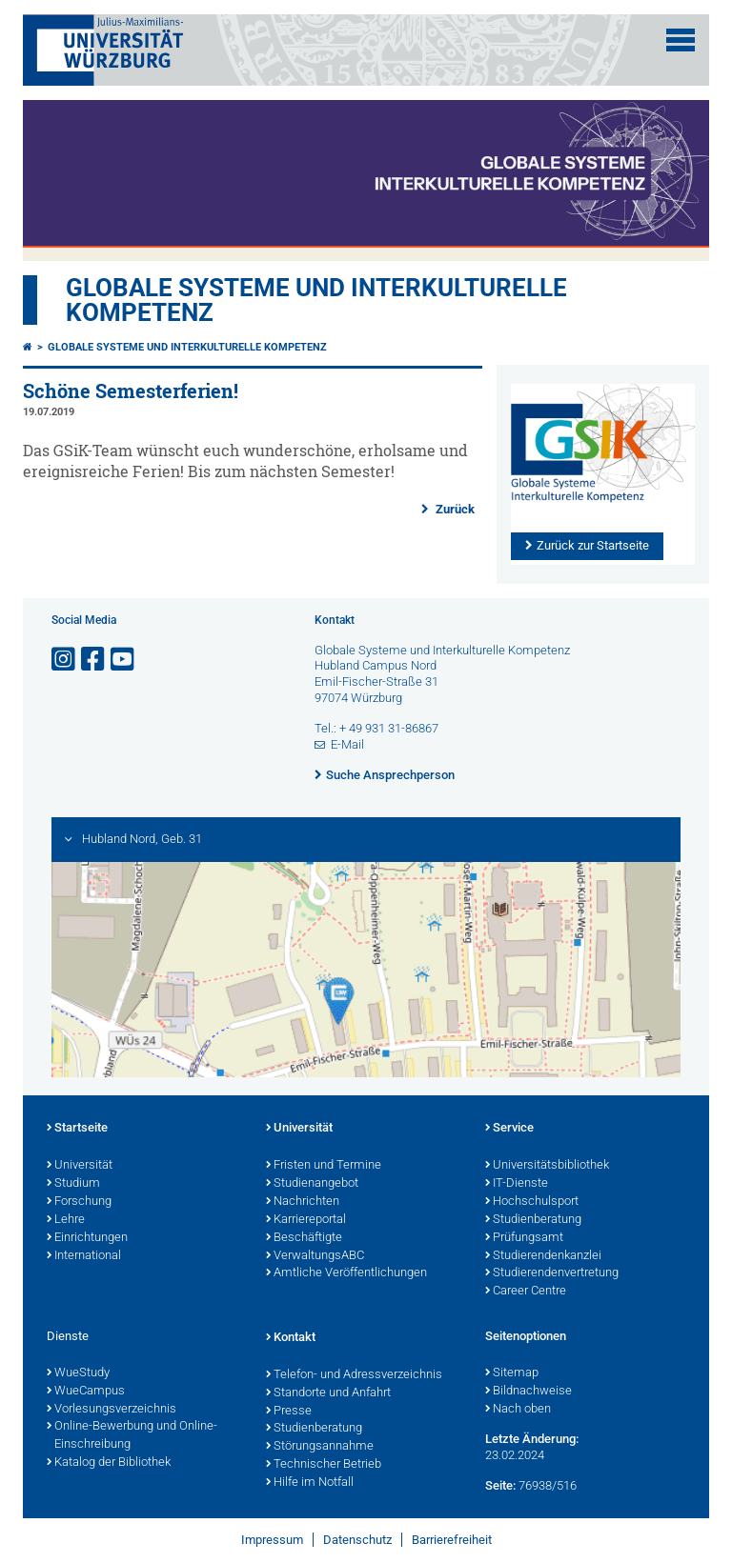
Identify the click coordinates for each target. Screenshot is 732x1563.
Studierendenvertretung (552, 1273)
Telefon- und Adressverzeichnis (354, 1375)
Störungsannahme (320, 1446)
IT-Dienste (516, 1183)
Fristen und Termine (323, 1165)
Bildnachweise (528, 1391)
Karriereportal (306, 1220)
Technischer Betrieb (323, 1464)
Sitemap (512, 1373)
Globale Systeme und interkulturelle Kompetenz (187, 347)
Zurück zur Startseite (593, 545)
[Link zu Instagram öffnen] (64, 659)
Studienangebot (312, 1183)
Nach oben (518, 1409)
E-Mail (347, 744)
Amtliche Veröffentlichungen (346, 1273)
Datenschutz (357, 1540)
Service (509, 1128)
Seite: (500, 1485)
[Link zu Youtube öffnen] (124, 659)
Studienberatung (533, 1220)
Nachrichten (302, 1202)
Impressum (272, 1540)
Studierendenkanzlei (543, 1256)
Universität (79, 1165)
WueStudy (78, 1373)
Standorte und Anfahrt (328, 1393)
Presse (289, 1411)
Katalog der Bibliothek (109, 1463)
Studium (73, 1183)
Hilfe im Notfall (310, 1483)
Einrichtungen (87, 1238)
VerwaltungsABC (315, 1256)
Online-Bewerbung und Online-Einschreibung (132, 1435)
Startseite (77, 1128)
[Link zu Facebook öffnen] (94, 659)
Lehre (66, 1220)
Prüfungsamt (524, 1238)
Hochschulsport (532, 1202)
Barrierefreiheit (452, 1540)
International (84, 1256)
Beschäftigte (304, 1238)
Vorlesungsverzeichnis (111, 1409)
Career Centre (525, 1291)
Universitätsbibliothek (547, 1165)
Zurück (454, 509)
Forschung (79, 1202)
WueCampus (86, 1391)
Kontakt (290, 1338)
